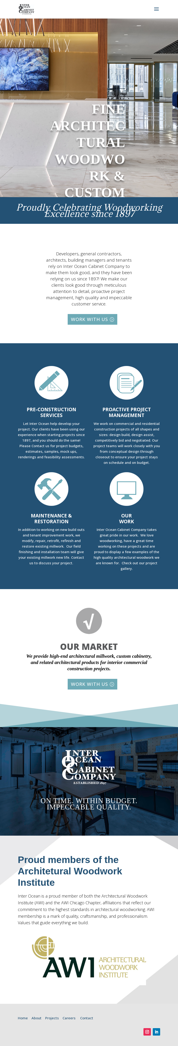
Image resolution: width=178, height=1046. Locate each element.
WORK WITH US (89, 319)
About (36, 1018)
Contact (86, 1018)
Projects (52, 1018)
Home (23, 1018)
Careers (69, 1018)
